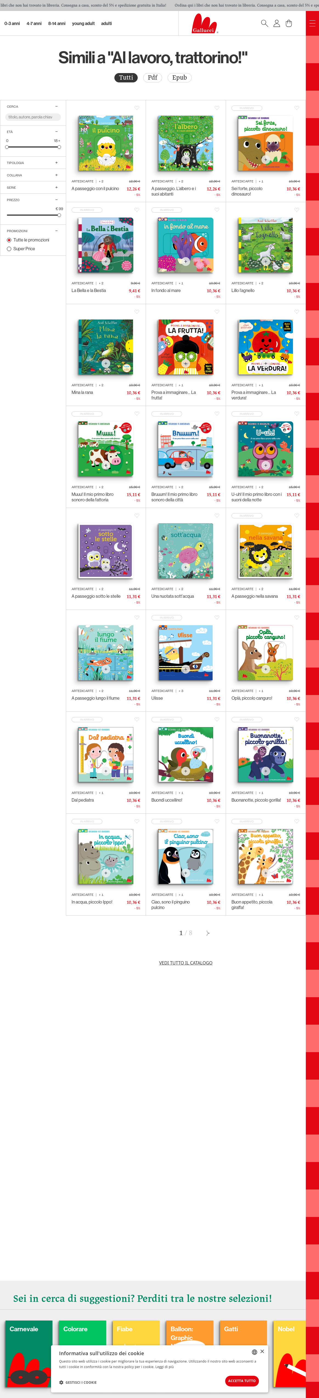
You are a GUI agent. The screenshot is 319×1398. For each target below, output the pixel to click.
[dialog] (159, 1368)
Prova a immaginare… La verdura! (254, 395)
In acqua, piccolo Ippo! (92, 902)
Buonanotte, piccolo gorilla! (256, 800)
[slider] (7, 147)
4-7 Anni (34, 23)
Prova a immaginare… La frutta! (173, 395)
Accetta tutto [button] (238, 1380)
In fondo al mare (166, 290)
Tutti (126, 78)
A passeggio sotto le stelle (96, 596)
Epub (179, 78)
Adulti (106, 23)
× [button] (262, 1350)
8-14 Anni (57, 23)
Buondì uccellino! (166, 800)
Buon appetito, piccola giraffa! (252, 904)
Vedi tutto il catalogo (186, 963)
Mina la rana (82, 392)
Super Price (24, 248)
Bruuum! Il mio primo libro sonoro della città (174, 497)
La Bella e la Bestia (89, 290)
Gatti (280, 1327)
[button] (78, 1382)
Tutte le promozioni (31, 240)
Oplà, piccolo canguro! (252, 698)
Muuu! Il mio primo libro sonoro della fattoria (93, 497)
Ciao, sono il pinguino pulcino (170, 904)
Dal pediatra (83, 800)
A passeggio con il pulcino (95, 188)
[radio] (126, 77)
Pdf (152, 78)
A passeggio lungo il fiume (96, 698)
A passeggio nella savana (255, 596)
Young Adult (83, 23)
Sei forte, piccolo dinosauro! (247, 191)
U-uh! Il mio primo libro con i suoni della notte (257, 497)
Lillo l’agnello (243, 290)
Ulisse (157, 698)
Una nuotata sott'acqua (172, 596)
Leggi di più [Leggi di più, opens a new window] (165, 1365)
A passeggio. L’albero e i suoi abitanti (173, 191)
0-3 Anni (12, 23)
